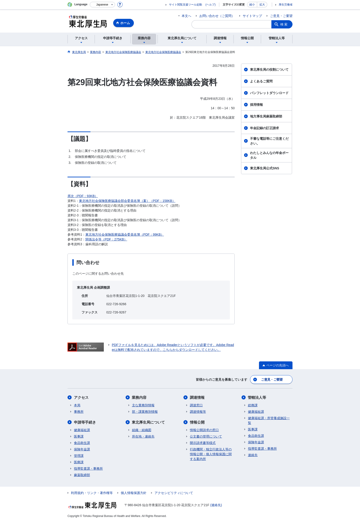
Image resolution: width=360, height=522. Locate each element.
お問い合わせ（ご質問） (217, 15)
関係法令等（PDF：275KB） (106, 239)
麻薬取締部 (82, 475)
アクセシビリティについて (174, 493)
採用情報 (256, 104)
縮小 (252, 4)
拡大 (262, 4)
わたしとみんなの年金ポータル (269, 155)
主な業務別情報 (143, 405)
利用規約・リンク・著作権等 (92, 493)
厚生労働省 (285, 4)
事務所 (79, 411)
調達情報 (197, 397)
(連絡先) (216, 505)
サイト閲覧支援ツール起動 (185, 4)
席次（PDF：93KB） (83, 196)
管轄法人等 (257, 397)
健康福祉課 (82, 430)
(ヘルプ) (210, 4)
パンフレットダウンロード (269, 93)
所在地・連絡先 (143, 436)
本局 (77, 405)
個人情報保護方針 (133, 493)
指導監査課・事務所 (88, 468)
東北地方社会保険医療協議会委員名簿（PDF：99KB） (124, 234)
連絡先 (253, 455)
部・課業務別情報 (145, 411)
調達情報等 (198, 411)
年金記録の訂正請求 (264, 128)
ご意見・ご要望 (281, 15)
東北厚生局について (148, 422)
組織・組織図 (141, 430)
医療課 (79, 462)
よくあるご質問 (261, 81)
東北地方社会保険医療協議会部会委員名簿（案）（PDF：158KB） (127, 201)
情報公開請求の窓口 (204, 430)
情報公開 (197, 422)
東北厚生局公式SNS (264, 168)
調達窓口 (196, 405)
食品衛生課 (82, 443)
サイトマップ (252, 15)
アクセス (81, 397)
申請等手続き (85, 422)
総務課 (253, 405)
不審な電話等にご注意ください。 (269, 141)
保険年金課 (82, 449)
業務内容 (139, 397)
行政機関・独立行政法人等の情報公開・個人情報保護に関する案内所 (211, 454)
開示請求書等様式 (203, 443)
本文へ (186, 15)
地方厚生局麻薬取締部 (266, 116)
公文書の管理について (206, 436)
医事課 (79, 436)
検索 (284, 24)
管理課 (79, 456)
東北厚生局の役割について (269, 69)
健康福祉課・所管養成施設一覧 (269, 420)
